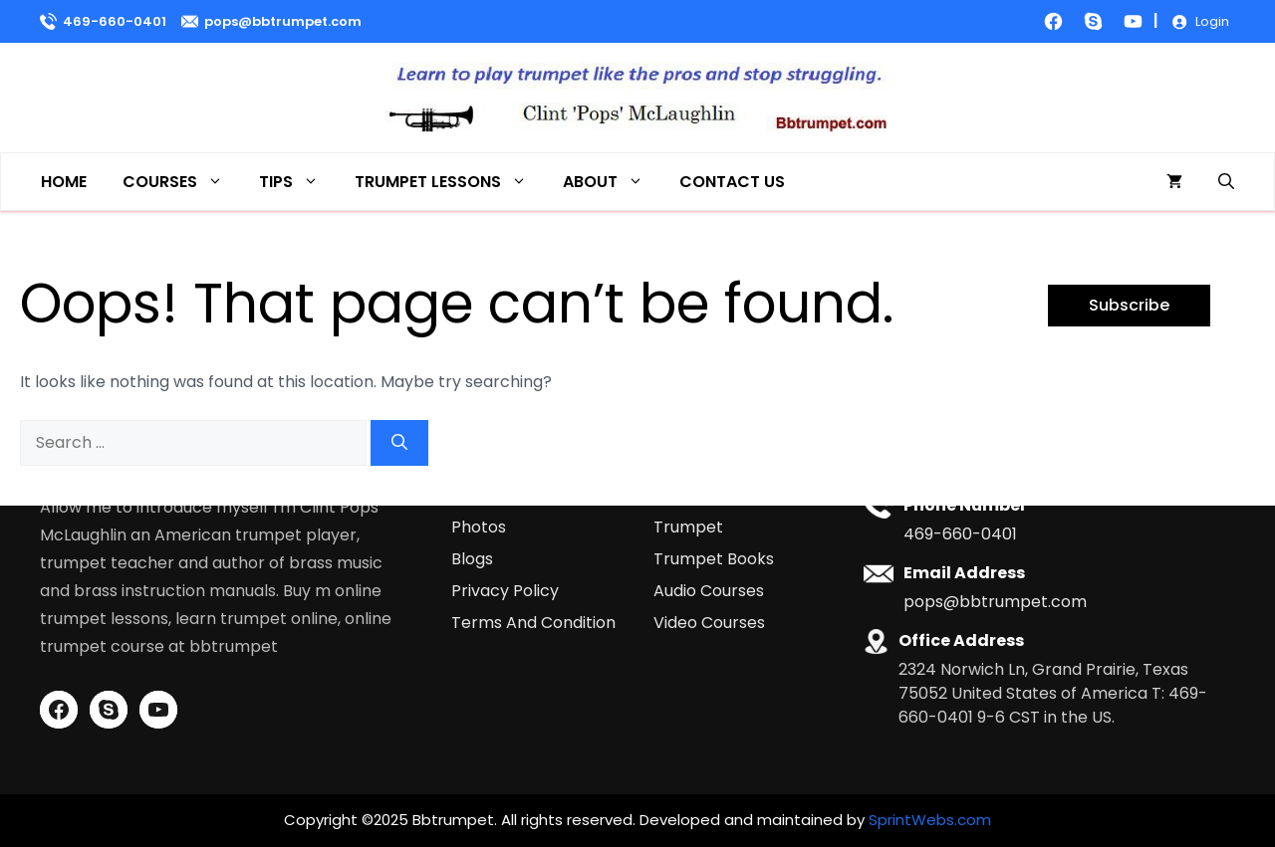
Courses (182, 181)
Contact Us (732, 181)
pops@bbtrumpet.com (283, 21)
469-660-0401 (114, 21)
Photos (478, 527)
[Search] (399, 443)
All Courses (696, 495)
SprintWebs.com (930, 819)
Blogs (472, 558)
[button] (1226, 181)
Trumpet (688, 527)
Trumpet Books (713, 558)
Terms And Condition (533, 622)
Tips (298, 181)
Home (64, 181)
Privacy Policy (505, 590)
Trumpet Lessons (450, 181)
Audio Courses (708, 590)
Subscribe (1129, 305)
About (612, 181)
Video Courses (709, 622)
